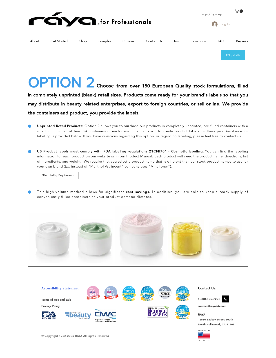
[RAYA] (204, 314)
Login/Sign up (211, 14)
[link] (239, 11)
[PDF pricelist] (233, 55)
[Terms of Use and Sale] (56, 299)
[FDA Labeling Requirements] (57, 175)
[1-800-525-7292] (209, 298)
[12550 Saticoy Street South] (215, 319)
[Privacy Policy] (51, 305)
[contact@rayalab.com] (213, 305)
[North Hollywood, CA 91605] (216, 324)
